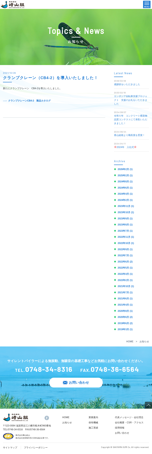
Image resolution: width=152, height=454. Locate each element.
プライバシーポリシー (36, 447)
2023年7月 (123, 231)
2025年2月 (123, 175)
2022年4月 (123, 274)
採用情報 (119, 427)
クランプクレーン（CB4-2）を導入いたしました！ (50, 78)
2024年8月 (123, 181)
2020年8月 (123, 311)
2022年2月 (123, 280)
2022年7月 (123, 255)
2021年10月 (124, 286)
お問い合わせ (122, 433)
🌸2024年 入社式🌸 (125, 147)
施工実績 (93, 427)
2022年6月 (123, 261)
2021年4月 (123, 305)
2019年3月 (123, 329)
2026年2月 (123, 169)
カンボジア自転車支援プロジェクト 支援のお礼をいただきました (130, 100)
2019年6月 (123, 323)
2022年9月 (123, 249)
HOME (129, 341)
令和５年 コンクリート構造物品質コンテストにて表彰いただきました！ (130, 119)
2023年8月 (123, 224)
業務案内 (93, 417)
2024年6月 (123, 187)
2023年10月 (124, 212)
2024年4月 (123, 194)
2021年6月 (123, 298)
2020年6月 (123, 317)
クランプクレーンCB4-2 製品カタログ (29, 100)
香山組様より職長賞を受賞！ (129, 135)
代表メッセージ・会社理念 (129, 417)
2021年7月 (123, 292)
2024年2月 (123, 200)
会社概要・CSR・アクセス (129, 422)
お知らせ (67, 422)
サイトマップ (10, 447)
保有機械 (93, 422)
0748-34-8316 (15, 429)
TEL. (43, 369)
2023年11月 (124, 206)
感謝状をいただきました (127, 84)
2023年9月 (123, 218)
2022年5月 (123, 267)
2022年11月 (124, 237)
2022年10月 (124, 243)
